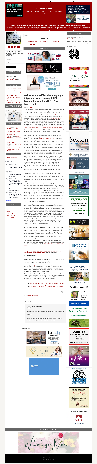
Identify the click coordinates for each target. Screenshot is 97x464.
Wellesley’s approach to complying (47, 139)
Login (53, 460)
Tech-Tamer (9, 213)
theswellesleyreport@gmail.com (74, 40)
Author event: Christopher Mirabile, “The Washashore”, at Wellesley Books (15, 197)
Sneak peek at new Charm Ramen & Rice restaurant (32, 44)
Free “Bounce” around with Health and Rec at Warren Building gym (15, 176)
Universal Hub (10, 215)
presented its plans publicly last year (42, 266)
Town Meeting (35, 296)
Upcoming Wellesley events (11, 158)
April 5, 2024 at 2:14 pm (36, 309)
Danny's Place (10, 209)
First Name (9, 60)
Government (30, 296)
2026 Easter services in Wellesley (14, 93)
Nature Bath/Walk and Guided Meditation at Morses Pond (15, 169)
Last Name (8, 64)
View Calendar (8, 201)
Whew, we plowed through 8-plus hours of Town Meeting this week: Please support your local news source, (42, 253)
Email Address (9, 56)
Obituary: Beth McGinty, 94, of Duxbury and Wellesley (14, 139)
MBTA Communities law (55, 119)
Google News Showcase (11, 80)
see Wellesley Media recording (49, 115)
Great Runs (9, 211)
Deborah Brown (10, 142)
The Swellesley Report (44, 8)
